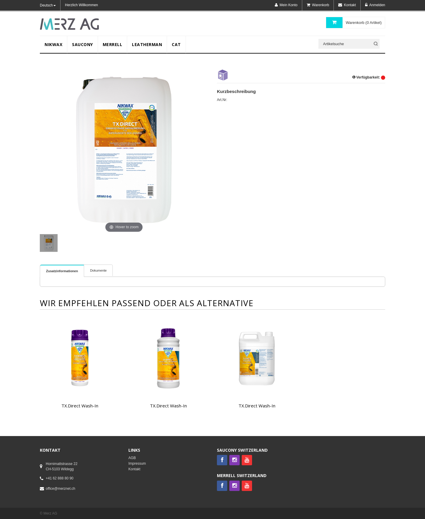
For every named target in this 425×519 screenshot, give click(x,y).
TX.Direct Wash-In (79, 406)
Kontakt (134, 469)
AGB (132, 458)
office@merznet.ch (60, 489)
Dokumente (98, 270)
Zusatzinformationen (62, 271)
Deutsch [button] (48, 5)
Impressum (137, 463)
